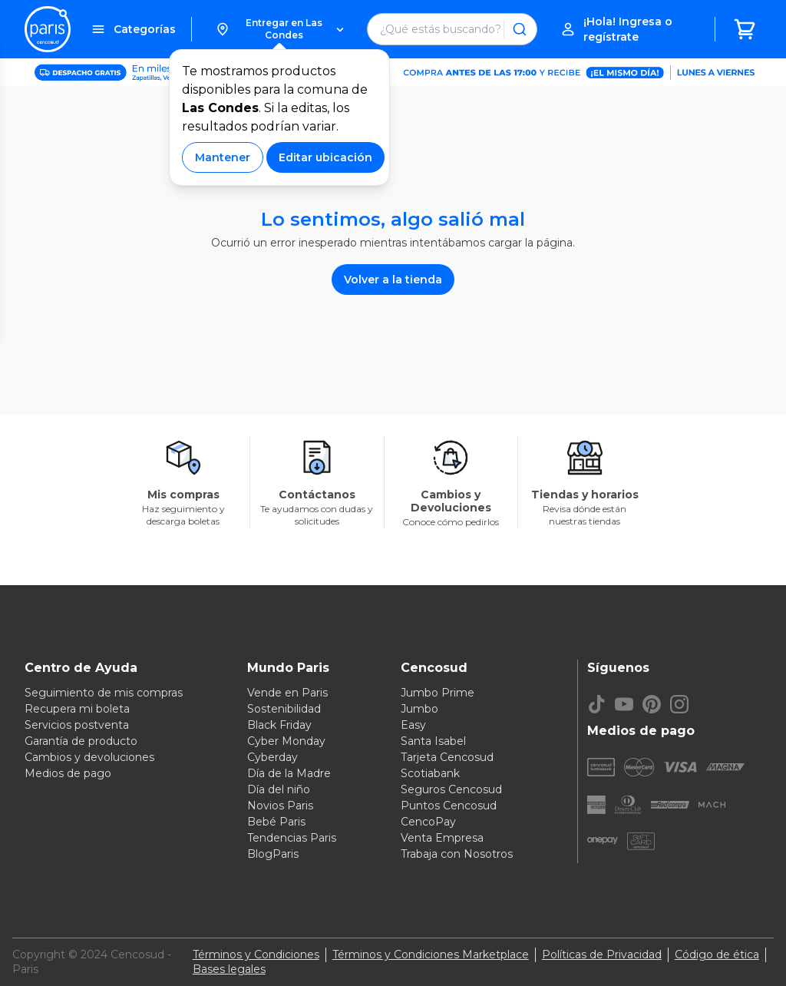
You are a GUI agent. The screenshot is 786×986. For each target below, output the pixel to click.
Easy (413, 725)
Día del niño (278, 789)
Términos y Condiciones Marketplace (430, 954)
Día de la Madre (289, 773)
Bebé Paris (276, 822)
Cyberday (272, 757)
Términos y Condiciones (256, 954)
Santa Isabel (433, 741)
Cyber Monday (286, 741)
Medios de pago (68, 773)
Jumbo (419, 709)
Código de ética (717, 954)
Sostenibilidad (284, 709)
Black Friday (279, 725)
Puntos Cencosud (449, 805)
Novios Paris (280, 805)
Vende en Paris (287, 693)
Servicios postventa (77, 725)
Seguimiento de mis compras (104, 693)
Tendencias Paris (291, 838)
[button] (279, 29)
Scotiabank (430, 773)
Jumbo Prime (437, 693)
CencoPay (428, 822)
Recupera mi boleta (77, 709)
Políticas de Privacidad (602, 954)
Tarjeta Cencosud (447, 757)
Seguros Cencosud (451, 789)
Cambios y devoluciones (89, 757)
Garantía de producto (81, 741)
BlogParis (273, 854)
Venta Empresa (442, 838)
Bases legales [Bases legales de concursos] (229, 969)
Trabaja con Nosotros (457, 854)
